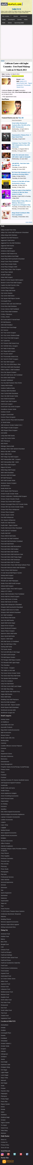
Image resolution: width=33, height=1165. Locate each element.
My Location (6, 16)
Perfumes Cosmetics (18, 76)
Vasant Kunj (4, 1128)
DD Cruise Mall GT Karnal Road (10, 319)
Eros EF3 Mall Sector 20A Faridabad (11, 375)
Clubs (2, 751)
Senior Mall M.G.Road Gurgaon (10, 596)
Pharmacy (4, 866)
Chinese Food (5, 949)
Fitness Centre (5, 769)
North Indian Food (6, 999)
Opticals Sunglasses (7, 846)
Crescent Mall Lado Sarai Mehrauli (11, 303)
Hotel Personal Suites (7, 798)
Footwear (3, 774)
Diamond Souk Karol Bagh (8, 327)
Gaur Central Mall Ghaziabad (9, 393)
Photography (4, 871)
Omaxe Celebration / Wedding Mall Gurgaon (14, 496)
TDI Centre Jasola (6, 649)
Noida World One (6, 488)
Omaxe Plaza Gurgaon (7, 512)
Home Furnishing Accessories (9, 796)
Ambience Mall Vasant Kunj (9, 253)
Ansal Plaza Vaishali (7, 272)
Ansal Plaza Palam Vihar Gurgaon (11, 269)
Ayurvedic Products (6, 727)
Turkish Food (5, 1015)
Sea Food (4, 1007)
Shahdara (4, 1114)
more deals (29, 222)
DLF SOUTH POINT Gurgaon (9, 359)
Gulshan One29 (5, 412)
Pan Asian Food (5, 1002)
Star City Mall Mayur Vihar (8, 644)
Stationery (4, 898)
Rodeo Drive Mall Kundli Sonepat (10, 583)
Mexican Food (5, 994)
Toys (2, 906)
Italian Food (4, 981)
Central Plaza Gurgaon (7, 288)
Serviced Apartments (7, 882)
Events (20, 19)
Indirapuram (4, 1054)
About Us (3, 1139)
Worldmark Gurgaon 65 (8, 712)
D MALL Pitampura (6, 314)
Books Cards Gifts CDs (7, 738)
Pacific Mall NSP (6, 533)
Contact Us (4, 1142)
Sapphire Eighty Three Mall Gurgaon (11, 588)
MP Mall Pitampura (6, 478)
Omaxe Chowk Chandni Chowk (10, 499)
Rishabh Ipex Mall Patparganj (9, 580)
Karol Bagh (4, 1062)
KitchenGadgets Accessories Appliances (12, 814)
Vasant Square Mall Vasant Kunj (10, 691)
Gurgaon (3, 1048)
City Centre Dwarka (6, 293)
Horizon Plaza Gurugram (8, 417)
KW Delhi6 (4, 433)
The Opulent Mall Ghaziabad (9, 678)
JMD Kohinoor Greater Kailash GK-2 (11, 425)
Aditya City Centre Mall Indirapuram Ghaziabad (14, 232)
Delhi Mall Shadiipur (7, 325)
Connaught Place (6, 301)
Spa (2, 890)
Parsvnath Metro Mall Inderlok (9, 551)
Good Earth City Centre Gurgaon (10, 406)
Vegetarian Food (6, 1018)
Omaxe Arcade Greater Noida (9, 493)
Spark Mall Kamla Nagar (8, 623)
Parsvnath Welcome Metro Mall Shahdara (13, 567)
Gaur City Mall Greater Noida (9, 396)
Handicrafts (4, 785)
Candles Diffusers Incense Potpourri (11, 745)
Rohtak (3, 1109)
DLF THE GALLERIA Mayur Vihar (11, 364)
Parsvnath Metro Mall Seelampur (10, 559)
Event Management (6, 764)
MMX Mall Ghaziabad (7, 472)
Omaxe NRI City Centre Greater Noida (12, 507)
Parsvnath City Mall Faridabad (10, 538)
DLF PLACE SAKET (7, 354)
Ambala (3, 1027)
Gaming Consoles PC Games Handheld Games (15, 780)
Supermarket (4, 900)
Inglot (22, 79)
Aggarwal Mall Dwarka (7, 245)
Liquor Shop (4, 825)
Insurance (4, 806)
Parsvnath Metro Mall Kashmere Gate (12, 554)
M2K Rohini (4, 443)
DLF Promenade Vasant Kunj (9, 356)
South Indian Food (6, 1010)
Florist (2, 772)
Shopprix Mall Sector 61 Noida (10, 609)
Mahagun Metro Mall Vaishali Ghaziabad (13, 448)
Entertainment (5, 761)
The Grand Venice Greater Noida (10, 673)
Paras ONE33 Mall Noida (8, 536)
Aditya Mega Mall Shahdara (9, 235)
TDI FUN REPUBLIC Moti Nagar (10, 652)
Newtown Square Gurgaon (8, 483)
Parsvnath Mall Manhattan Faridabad (12, 541)
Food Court (4, 965)
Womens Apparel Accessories (9, 922)
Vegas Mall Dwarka (6, 694)
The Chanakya (5, 665)
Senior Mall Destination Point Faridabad (12, 594)
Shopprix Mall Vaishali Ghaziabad (11, 612)
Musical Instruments (7, 840)
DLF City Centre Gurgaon (8, 332)
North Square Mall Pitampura (9, 491)
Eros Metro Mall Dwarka (8, 377)
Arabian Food (5, 936)
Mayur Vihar (4, 1077)
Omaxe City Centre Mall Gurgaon (10, 501)
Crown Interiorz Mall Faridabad (10, 309)
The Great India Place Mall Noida (10, 675)
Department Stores (6, 753)
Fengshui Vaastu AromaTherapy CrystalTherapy (15, 767)
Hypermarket (4, 801)
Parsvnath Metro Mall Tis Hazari (10, 562)
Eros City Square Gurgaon (8, 372)
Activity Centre (5, 719)
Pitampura (4, 1096)
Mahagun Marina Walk (7, 446)
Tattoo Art (3, 903)
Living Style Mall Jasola (8, 435)
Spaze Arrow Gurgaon (7, 625)
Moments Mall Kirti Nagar (8, 475)
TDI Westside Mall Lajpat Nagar (10, 662)
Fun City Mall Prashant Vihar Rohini (11, 383)
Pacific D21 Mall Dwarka (8, 522)
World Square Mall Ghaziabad (9, 707)
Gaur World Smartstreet (8, 398)
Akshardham (4, 1025)
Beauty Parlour (5, 735)
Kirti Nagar (4, 1070)
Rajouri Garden (5, 1104)
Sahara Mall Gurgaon (7, 586)
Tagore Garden (5, 1122)
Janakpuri (4, 1056)
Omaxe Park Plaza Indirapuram (10, 509)
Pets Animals (5, 863)
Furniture (3, 777)
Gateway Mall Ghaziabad (8, 390)
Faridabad (4, 1038)
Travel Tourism (5, 908)
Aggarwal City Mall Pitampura (9, 237)
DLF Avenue (4, 330)
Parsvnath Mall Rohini (7, 543)
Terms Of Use (5, 1147)
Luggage (3, 827)
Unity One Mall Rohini (7, 683)
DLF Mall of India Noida (8, 348)
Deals (4, 19)
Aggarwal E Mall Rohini (8, 240)
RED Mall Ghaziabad (7, 578)
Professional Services (7, 877)
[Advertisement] (16, 42)
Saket (2, 1112)
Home (2, 60)
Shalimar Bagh (5, 1117)
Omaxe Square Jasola (7, 514)
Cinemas (3, 748)
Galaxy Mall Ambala (7, 385)
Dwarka (3, 1035)
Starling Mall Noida (6, 646)
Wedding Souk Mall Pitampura (10, 699)
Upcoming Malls (19, 22)
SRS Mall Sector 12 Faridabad (10, 641)
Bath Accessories (6, 732)
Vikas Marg (4, 1130)
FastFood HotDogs (6, 955)
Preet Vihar (4, 1101)
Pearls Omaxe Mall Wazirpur (9, 570)
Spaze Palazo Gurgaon (8, 631)
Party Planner (5, 853)
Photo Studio (4, 869)
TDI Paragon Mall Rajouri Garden (11, 660)
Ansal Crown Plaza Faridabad (9, 261)
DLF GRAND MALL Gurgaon (9, 346)
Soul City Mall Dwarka (7, 620)
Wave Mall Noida (6, 697)
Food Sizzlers (5, 970)
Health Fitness (5, 790)
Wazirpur (3, 1133)
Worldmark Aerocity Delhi (8, 710)
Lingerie (3, 822)
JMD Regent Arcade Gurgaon (9, 427)
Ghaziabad (4, 1040)
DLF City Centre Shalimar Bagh (10, 335)
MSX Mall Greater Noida (8, 480)
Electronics (4, 759)
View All (20, 118)
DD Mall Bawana (6, 322)
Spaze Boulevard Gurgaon (8, 628)
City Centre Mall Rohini (7, 295)
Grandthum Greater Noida (8, 409)
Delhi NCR (16, 9)
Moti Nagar (4, 1083)
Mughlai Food (5, 997)
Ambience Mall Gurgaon (8, 251)
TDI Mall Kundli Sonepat (8, 654)
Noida (2, 1085)
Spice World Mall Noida (8, 636)
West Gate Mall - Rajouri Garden (10, 704)
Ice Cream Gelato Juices (8, 978)
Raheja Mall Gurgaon (7, 575)
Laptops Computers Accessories (10, 817)
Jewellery (3, 809)
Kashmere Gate (5, 1064)
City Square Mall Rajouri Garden (10, 298)
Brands (16, 16)
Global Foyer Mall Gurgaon (9, 401)
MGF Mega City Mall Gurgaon (9, 456)
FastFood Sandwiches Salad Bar (10, 963)
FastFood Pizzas (6, 960)
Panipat (3, 1088)
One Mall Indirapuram (7, 517)
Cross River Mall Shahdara (9, 306)
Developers (11, 19)
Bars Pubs (4, 941)
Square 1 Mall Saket (7, 638)
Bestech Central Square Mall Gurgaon (12, 280)
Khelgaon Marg (5, 1067)
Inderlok (3, 1051)
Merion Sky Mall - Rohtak (8, 451)
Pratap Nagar (5, 1099)
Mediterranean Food (7, 992)
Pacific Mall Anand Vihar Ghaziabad (11, 528)
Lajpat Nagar (4, 1072)
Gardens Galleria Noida (8, 388)
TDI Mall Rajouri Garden (8, 657)
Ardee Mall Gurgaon (7, 277)
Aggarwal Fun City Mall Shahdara (11, 243)
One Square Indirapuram (8, 520)
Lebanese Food (5, 989)
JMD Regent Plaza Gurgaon (9, 430)
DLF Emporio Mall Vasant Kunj (10, 343)
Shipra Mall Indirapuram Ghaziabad (11, 604)
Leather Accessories (7, 819)
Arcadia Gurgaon (6, 274)
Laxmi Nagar (4, 1075)
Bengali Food (5, 944)
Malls (3, 22)
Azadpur (3, 1030)
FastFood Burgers (6, 952)
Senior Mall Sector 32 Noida (9, 602)
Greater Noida (5, 1046)
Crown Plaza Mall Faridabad (9, 311)
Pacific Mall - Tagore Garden (9, 525)
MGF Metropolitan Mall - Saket (10, 462)
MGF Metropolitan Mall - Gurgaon (11, 459)
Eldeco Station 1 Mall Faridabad (10, 369)
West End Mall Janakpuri (8, 702)
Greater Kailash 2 (6, 1043)
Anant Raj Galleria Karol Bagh (9, 256)
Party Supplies (5, 856)
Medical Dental (5, 830)
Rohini (3, 1106)
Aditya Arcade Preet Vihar (8, 230)
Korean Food (5, 986)
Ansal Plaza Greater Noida (9, 264)
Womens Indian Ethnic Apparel (10, 924)
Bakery (3, 939)
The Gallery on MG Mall (8, 670)
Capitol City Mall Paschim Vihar (10, 285)
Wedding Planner (6, 919)
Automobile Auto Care (7, 724)
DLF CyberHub (5, 340)
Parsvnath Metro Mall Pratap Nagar (11, 557)
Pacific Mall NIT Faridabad (8, 530)
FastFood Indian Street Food (9, 957)
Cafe (2, 947)
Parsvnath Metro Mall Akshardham (11, 546)
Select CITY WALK (6, 591)
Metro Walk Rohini (6, 454)
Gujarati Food (5, 973)
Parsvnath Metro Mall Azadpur (10, 549)
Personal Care (5, 861)
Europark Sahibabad (7, 380)
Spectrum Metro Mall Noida (9, 633)
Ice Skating (4, 804)
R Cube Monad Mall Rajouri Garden (11, 573)
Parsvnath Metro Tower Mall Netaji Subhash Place (15, 565)
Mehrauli (3, 1080)
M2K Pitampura (5, 441)
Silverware (4, 887)
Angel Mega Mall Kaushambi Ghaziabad (12, 259)
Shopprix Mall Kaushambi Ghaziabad (12, 607)
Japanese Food (5, 984)
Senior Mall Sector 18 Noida (9, 599)
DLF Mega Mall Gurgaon (8, 351)
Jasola (3, 1059)
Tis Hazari (4, 1125)
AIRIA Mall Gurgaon (7, 248)
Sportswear (4, 895)
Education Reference (7, 756)
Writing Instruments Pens (8, 927)
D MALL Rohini (5, 317)
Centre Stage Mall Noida (8, 290)
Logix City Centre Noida (8, 438)
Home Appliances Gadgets (9, 793)
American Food (5, 934)
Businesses (23, 16)
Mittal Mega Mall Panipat (8, 470)
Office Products (5, 843)
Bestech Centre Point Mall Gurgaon (11, 282)
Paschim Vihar (5, 1091)
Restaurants (4, 1005)
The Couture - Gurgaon (8, 668)
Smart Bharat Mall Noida (8, 617)
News (26, 19)
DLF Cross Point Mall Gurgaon (10, 338)
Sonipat (3, 1120)
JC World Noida (5, 422)
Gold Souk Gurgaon (7, 404)
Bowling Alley (5, 740)
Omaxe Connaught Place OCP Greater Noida (14, 504)
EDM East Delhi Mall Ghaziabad (10, 367)
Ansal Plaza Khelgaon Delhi (9, 266)
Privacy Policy (5, 1145)
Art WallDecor (5, 722)
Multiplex (3, 838)
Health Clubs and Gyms (8, 788)
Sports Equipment (6, 893)
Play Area (4, 874)
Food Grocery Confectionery (9, 968)
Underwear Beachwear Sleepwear (11, 914)
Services (3, 885)
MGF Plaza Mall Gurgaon (8, 464)
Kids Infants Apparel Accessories (10, 811)
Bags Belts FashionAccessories (10, 730)
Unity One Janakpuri (7, 681)
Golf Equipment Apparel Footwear (11, 782)
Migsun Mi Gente (6, 467)
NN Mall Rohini (5, 485)
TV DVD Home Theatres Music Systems (12, 911)
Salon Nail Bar (5, 879)
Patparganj (4, 1093)
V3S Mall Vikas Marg (7, 689)
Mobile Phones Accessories (9, 835)
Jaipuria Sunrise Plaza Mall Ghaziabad (12, 420)
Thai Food (4, 1013)
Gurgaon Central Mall (7, 414)
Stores (10, 22)
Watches (3, 916)
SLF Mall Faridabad (6, 615)
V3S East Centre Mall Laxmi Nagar (11, 686)
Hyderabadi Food (6, 976)
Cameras (3, 743)
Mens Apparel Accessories (8, 833)
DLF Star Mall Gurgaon (7, 361)
